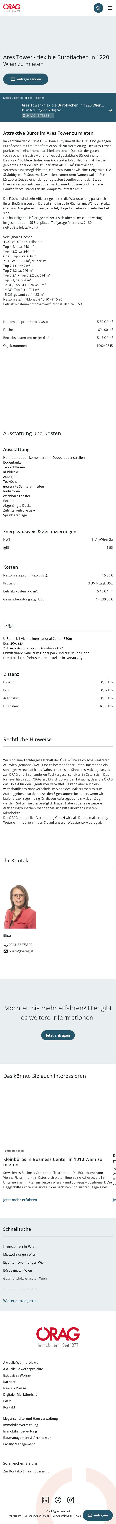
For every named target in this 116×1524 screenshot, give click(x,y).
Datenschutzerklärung (36, 1515)
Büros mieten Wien (17, 1270)
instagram (71, 1500)
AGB (78, 1515)
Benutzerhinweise (63, 1515)
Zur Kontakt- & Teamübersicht (26, 1471)
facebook (58, 1500)
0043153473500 (20, 945)
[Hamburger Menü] (110, 8)
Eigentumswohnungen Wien (24, 1262)
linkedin (45, 1500)
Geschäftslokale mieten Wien (25, 1278)
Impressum (14, 1515)
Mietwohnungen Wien (19, 1254)
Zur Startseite (11, 8)
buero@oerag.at (21, 951)
